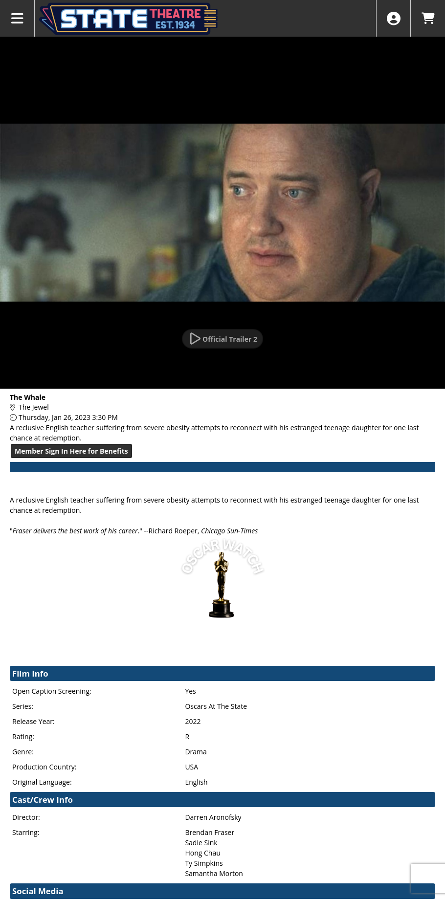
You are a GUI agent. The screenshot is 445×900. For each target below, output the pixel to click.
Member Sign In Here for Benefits (71, 451)
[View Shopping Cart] (427, 18)
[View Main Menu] (17, 18)
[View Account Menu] (393, 18)
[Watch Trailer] (222, 339)
